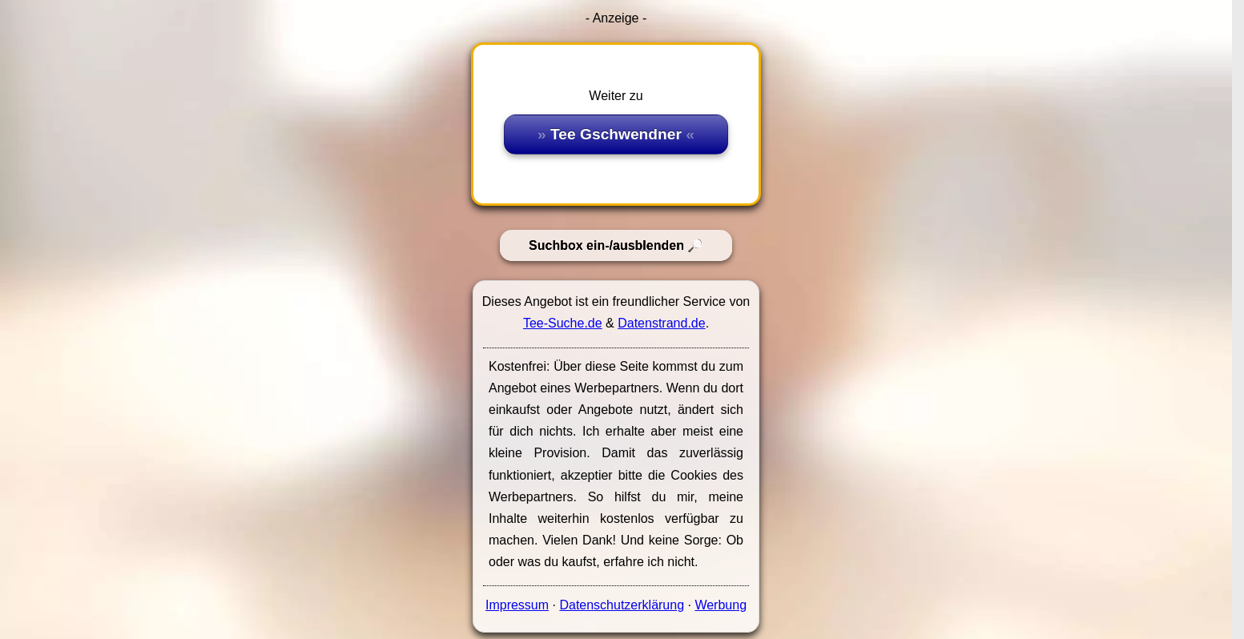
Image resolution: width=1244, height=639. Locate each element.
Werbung (720, 605)
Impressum (517, 605)
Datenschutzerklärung (621, 605)
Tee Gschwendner (616, 134)
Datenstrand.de (661, 323)
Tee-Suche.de (562, 323)
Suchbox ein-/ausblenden (606, 245)
